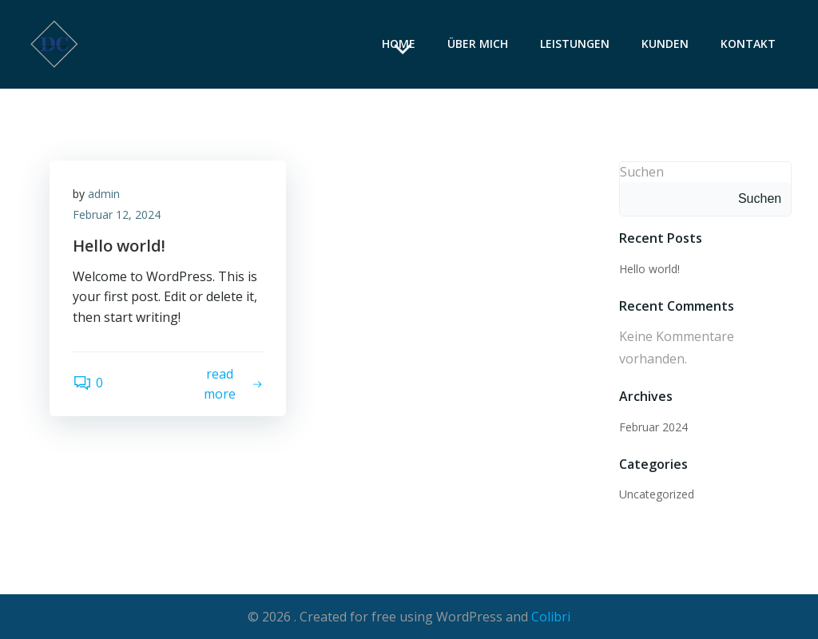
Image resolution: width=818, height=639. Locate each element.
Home (399, 44)
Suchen (642, 171)
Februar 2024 (653, 426)
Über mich (478, 44)
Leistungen (575, 44)
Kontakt (748, 44)
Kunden (665, 44)
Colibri (550, 616)
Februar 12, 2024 (117, 215)
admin (105, 194)
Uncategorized (656, 494)
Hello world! (649, 268)
